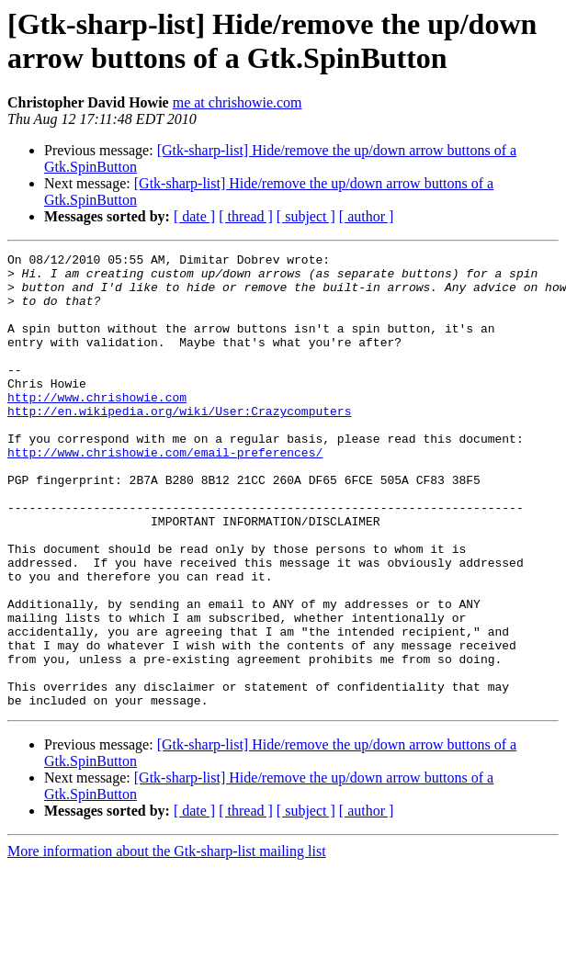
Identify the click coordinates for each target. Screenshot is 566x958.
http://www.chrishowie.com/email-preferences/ (165, 493)
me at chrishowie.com (237, 102)
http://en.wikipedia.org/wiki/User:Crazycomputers (179, 443)
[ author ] (366, 216)
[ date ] (194, 216)
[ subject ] (306, 216)
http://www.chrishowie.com (97, 427)
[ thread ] (246, 216)
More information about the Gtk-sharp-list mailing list (166, 942)
